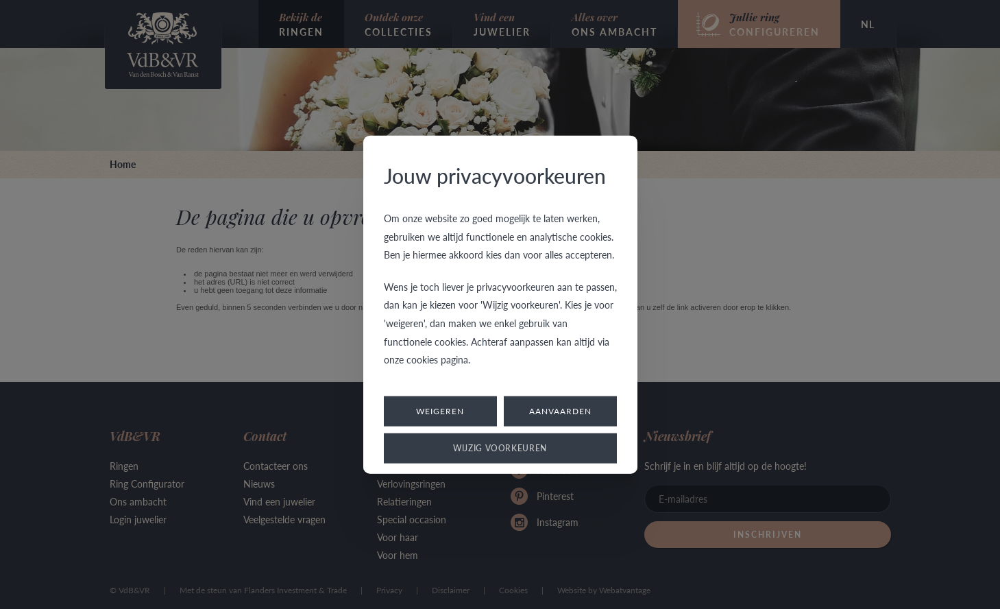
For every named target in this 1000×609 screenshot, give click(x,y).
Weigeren (440, 410)
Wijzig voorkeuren (500, 447)
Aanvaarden (560, 410)
